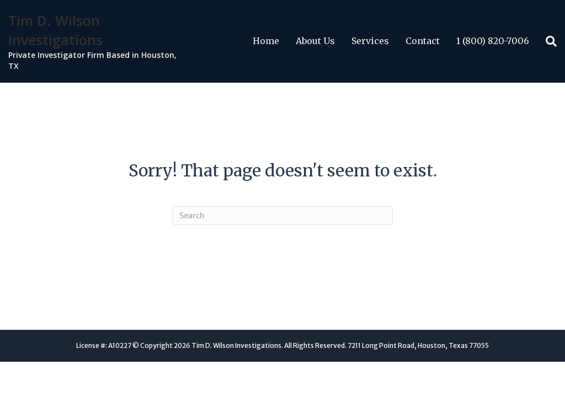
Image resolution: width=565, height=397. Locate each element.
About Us (315, 40)
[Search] (547, 41)
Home (266, 40)
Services (370, 40)
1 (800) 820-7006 (492, 40)
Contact (423, 40)
